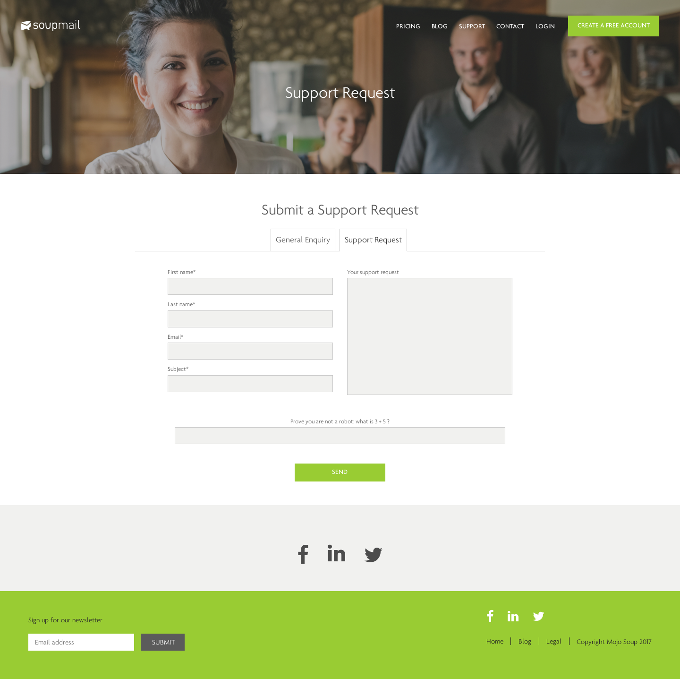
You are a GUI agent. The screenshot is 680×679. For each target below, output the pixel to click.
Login (545, 27)
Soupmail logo (50, 25)
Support (472, 27)
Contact (510, 27)
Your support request (429, 332)
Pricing (408, 27)
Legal (553, 641)
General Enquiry (303, 239)
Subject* (250, 376)
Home (493, 641)
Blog (440, 27)
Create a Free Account (614, 26)
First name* (250, 279)
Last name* (250, 312)
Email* (250, 344)
